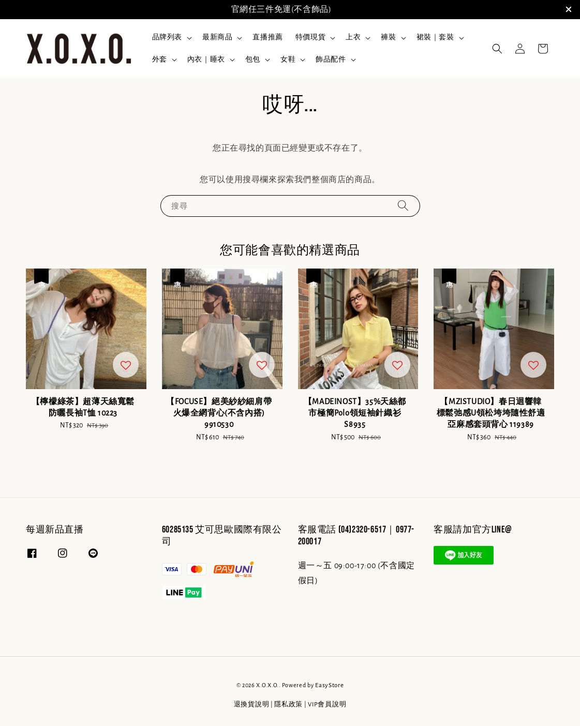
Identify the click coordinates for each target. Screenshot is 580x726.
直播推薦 (267, 37)
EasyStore (329, 685)
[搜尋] (403, 206)
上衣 (353, 37)
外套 (159, 59)
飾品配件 (331, 59)
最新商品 (217, 37)
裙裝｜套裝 (435, 37)
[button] (497, 48)
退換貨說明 (252, 704)
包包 (252, 59)
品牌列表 (167, 37)
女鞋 (287, 59)
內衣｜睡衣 (206, 59)
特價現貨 (310, 37)
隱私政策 (288, 704)
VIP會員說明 (327, 704)
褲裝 (388, 37)
